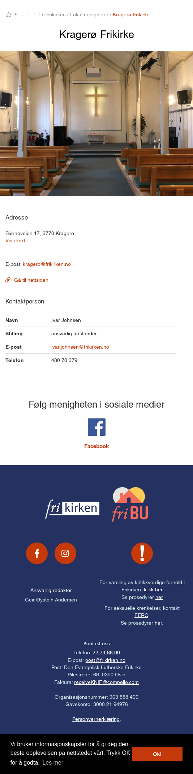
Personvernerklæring (96, 719)
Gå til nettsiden (31, 280)
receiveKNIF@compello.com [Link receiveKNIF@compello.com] (106, 682)
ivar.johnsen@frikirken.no (80, 347)
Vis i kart (15, 240)
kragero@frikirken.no (47, 264)
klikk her (153, 589)
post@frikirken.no (105, 660)
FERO (141, 615)
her (159, 597)
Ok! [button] (157, 754)
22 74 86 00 (106, 652)
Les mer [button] (52, 763)
